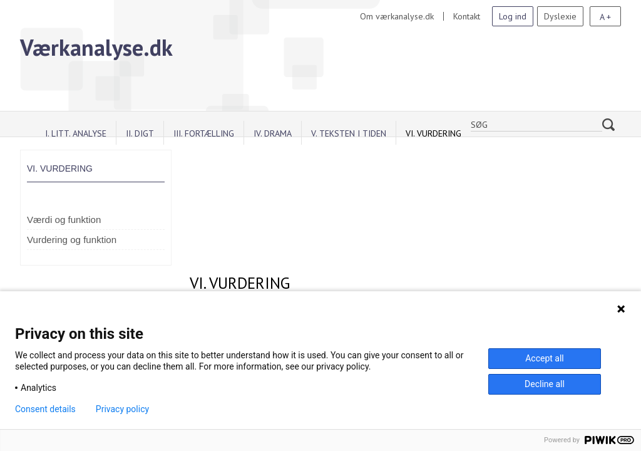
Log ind (512, 16)
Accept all (544, 358)
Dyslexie (560, 16)
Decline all (545, 384)
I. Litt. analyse (75, 133)
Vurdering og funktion (71, 239)
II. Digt (140, 133)
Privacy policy (122, 409)
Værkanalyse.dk (96, 47)
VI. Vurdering (433, 133)
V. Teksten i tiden (348, 133)
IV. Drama (273, 133)
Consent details (45, 409)
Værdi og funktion (64, 219)
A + (605, 17)
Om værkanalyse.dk (397, 16)
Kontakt (466, 16)
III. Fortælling (203, 133)
